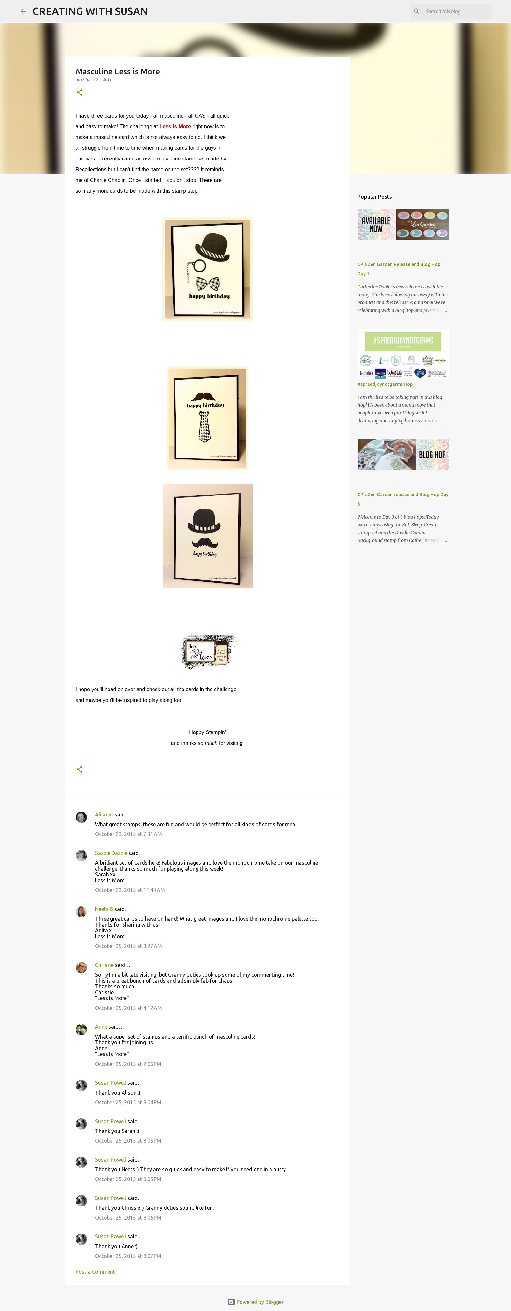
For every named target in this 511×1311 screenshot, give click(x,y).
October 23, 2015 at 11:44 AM (130, 890)
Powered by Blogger (255, 1302)
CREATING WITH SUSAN (90, 11)
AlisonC (104, 814)
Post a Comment (95, 1272)
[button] (79, 93)
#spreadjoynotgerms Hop (385, 384)
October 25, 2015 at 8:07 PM (128, 1256)
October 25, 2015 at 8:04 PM (128, 1102)
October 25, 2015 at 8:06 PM (128, 1217)
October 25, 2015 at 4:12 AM (128, 1008)
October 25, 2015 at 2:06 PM (128, 1064)
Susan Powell (110, 1083)
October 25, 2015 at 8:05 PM (128, 1141)
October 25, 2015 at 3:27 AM (128, 946)
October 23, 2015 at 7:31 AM (128, 834)
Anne (101, 1027)
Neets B (104, 909)
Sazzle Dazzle (111, 853)
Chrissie (104, 965)
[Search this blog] (457, 11)
